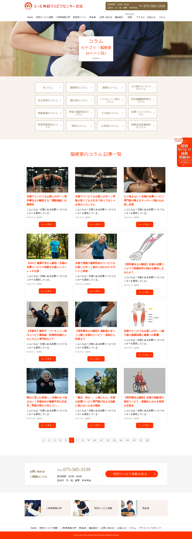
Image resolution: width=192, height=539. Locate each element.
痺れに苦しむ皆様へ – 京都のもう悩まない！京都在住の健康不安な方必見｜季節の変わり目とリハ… (47, 401)
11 (101, 440)
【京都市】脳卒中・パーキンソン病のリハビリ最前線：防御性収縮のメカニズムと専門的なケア (47, 335)
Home (30, 17)
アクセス (140, 17)
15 (128, 440)
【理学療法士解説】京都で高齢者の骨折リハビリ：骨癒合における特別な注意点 (144, 401)
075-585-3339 (76, 469)
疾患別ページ (79, 17)
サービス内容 (130, 15)
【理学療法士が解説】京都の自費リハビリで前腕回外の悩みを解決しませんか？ (144, 268)
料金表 (92, 17)
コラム (162, 17)
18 (147, 440)
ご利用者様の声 (62, 17)
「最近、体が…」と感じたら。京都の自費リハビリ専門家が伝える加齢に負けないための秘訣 (95, 401)
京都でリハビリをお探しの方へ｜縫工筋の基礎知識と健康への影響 (144, 333)
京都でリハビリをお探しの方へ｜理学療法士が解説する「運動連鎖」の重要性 (47, 200)
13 (114, 440)
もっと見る (46, 224)
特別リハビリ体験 (44, 17)
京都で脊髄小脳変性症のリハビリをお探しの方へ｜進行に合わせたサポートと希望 (95, 267)
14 (121, 440)
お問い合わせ (105, 17)
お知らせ (151, 17)
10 (95, 440)
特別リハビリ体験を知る (130, 474)
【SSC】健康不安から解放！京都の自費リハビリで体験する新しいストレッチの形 (47, 267)
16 (134, 440)
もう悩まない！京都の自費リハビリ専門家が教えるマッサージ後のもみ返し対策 (144, 200)
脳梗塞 (39, 217)
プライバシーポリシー (150, 528)
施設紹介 (119, 17)
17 (141, 440)
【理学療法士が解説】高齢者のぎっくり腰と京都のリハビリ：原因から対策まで (95, 335)
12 (108, 440)
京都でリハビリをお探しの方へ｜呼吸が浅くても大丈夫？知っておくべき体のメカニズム (95, 200)
